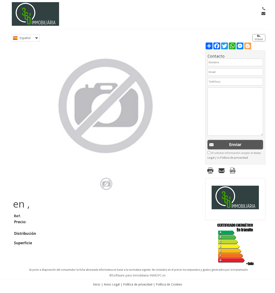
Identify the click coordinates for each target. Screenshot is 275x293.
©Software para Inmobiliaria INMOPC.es (137, 275)
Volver (259, 39)
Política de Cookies (169, 284)
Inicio (96, 284)
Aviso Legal (112, 284)
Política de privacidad (234, 157)
